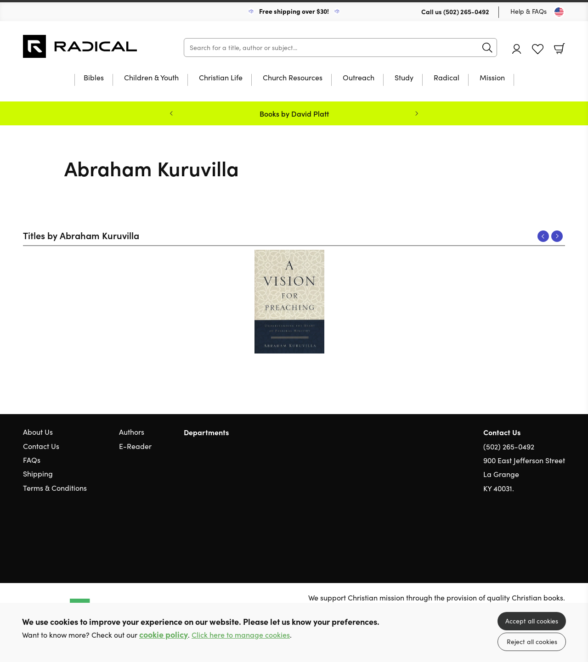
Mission (492, 78)
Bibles (94, 78)
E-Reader (135, 446)
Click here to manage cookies (241, 634)
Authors (131, 432)
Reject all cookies (532, 641)
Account (516, 49)
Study (404, 78)
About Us (38, 432)
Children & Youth (151, 78)
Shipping (38, 473)
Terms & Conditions (55, 488)
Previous (543, 236)
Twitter (527, 532)
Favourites (537, 49)
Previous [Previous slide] (171, 113)
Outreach (358, 78)
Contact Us (41, 446)
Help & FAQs (528, 11)
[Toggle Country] (559, 12)
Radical (446, 78)
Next (557, 236)
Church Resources (292, 78)
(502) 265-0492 (466, 11)
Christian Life (221, 78)
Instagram (560, 532)
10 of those (80, 46)
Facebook (544, 532)
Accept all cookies (531, 621)
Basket (559, 48)
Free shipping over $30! (294, 11)
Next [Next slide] (416, 113)
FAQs (31, 460)
